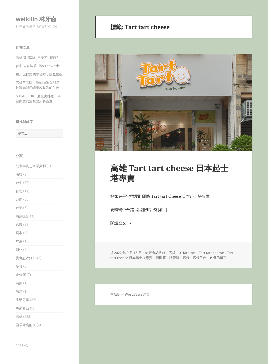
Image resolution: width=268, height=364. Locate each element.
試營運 (174, 257)
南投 (19, 174)
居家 (19, 233)
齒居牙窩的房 (26, 325)
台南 (19, 199)
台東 (19, 207)
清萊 (19, 283)
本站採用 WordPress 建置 (130, 294)
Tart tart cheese (211, 252)
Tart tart (189, 252)
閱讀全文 (121, 223)
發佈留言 (220, 257)
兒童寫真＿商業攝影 (31, 166)
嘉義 (19, 224)
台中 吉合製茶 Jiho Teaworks (38, 66)
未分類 (21, 274)
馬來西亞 (22, 308)
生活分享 (22, 299)
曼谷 (19, 266)
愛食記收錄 (24, 258)
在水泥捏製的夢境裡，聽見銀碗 (39, 74)
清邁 (19, 291)
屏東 (19, 241)
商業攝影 (22, 216)
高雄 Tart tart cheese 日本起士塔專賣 (169, 172)
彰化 (19, 249)
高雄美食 (199, 257)
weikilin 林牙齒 (36, 19)
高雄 (19, 316)
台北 (19, 191)
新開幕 (161, 257)
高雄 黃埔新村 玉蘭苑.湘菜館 (37, 57)
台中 (19, 182)
